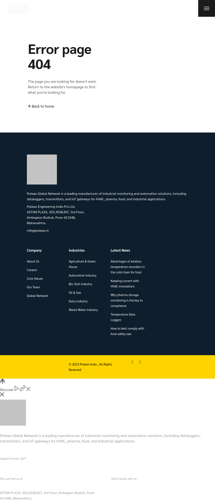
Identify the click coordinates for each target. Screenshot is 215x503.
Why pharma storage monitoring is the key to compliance (127, 300)
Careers (32, 270)
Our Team (33, 287)
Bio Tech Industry (80, 284)
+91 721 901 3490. (27, 466)
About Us (33, 261)
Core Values (35, 278)
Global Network (37, 296)
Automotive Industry (83, 275)
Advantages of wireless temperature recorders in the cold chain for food (128, 266)
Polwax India (89, 364)
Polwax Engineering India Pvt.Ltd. (26, 485)
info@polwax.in (123, 485)
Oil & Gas (75, 292)
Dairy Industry (78, 301)
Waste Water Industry (83, 310)
